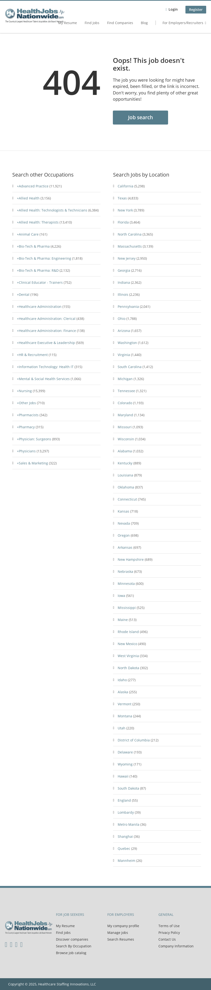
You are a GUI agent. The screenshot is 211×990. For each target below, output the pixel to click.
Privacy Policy (169, 932)
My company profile (123, 926)
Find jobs (63, 932)
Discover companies (72, 939)
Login (173, 9)
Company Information (176, 946)
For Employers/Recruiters (183, 22)
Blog (144, 22)
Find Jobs (92, 22)
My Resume (67, 22)
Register (196, 9)
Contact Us (167, 939)
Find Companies (120, 22)
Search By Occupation (73, 946)
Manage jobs (117, 932)
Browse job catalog (71, 952)
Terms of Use (169, 926)
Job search (140, 117)
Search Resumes (120, 939)
